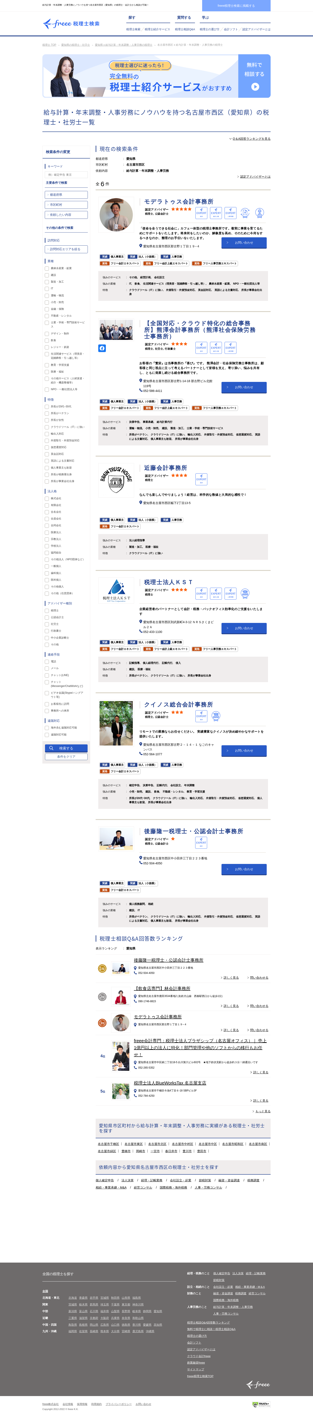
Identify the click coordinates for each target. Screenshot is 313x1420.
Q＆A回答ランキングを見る (252, 138)
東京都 (126, 1304)
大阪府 (104, 1318)
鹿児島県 (138, 1331)
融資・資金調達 (229, 1180)
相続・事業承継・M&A (111, 1187)
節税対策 (205, 1180)
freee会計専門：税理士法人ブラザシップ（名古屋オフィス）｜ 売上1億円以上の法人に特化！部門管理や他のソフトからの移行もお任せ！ (200, 1047)
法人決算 (128, 1180)
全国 (45, 1291)
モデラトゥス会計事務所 (158, 1016)
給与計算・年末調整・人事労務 (233, 1307)
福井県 (104, 1311)
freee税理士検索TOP (200, 1376)
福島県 (136, 1297)
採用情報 (82, 1404)
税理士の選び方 (210, 29)
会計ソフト (231, 29)
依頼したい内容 (60, 214)
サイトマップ (195, 1369)
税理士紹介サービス (157, 29)
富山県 (83, 1311)
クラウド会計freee (199, 1356)
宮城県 (104, 1297)
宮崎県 (126, 1331)
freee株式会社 (50, 1404)
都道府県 (56, 194)
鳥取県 (72, 1324)
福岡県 (72, 1331)
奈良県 (126, 1318)
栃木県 (83, 1304)
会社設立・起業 (180, 1180)
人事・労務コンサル (208, 1187)
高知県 (158, 1324)
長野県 (126, 1311)
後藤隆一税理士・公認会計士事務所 (168, 960)
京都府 (94, 1318)
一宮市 (155, 1151)
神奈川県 (138, 1304)
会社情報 (68, 1404)
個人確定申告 (105, 1180)
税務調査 (253, 1180)
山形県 (126, 1297)
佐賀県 (83, 1331)
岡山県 (94, 1324)
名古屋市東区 (134, 1144)
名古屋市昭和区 (232, 1144)
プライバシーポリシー (119, 1404)
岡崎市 (140, 1151)
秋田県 (115, 1297)
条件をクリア (66, 756)
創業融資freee (196, 1362)
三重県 (72, 1318)
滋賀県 (83, 1318)
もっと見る (263, 1111)
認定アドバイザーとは (256, 29)
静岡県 (147, 1311)
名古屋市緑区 (107, 1151)
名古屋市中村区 (182, 1144)
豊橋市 (126, 1151)
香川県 (136, 1324)
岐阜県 (136, 1311)
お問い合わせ (244, 242)
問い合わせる (259, 977)
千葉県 (115, 1304)
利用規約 (96, 1404)
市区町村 (56, 204)
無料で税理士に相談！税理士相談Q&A (211, 1329)
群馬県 (94, 1304)
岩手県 (94, 1297)
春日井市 (171, 1151)
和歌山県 (138, 1318)
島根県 (83, 1324)
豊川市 (187, 1151)
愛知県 (158, 1311)
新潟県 (72, 1311)
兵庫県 (115, 1318)
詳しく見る (231, 977)
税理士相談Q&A (185, 29)
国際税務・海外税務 (173, 1187)
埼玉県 (104, 1304)
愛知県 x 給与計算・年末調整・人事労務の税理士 (124, 44)
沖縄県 (150, 1331)
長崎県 (94, 1331)
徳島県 (126, 1324)
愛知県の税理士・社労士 (75, 44)
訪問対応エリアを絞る (65, 249)
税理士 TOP (49, 44)
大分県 (115, 1331)
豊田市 (201, 1151)
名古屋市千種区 (108, 1144)
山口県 (115, 1324)
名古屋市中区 (208, 1144)
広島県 (104, 1324)
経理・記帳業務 (151, 1180)
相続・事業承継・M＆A (250, 1286)
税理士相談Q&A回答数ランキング (208, 1322)
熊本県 (104, 1331)
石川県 (94, 1311)
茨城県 (72, 1304)
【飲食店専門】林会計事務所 (162, 988)
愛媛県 (147, 1324)
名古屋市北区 (157, 1144)
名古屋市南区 (258, 1144)
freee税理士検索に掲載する (236, 5)
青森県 (83, 1297)
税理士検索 (133, 29)
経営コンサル (143, 1187)
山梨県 (115, 1311)
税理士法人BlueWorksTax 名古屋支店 (170, 1083)
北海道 (72, 1297)
